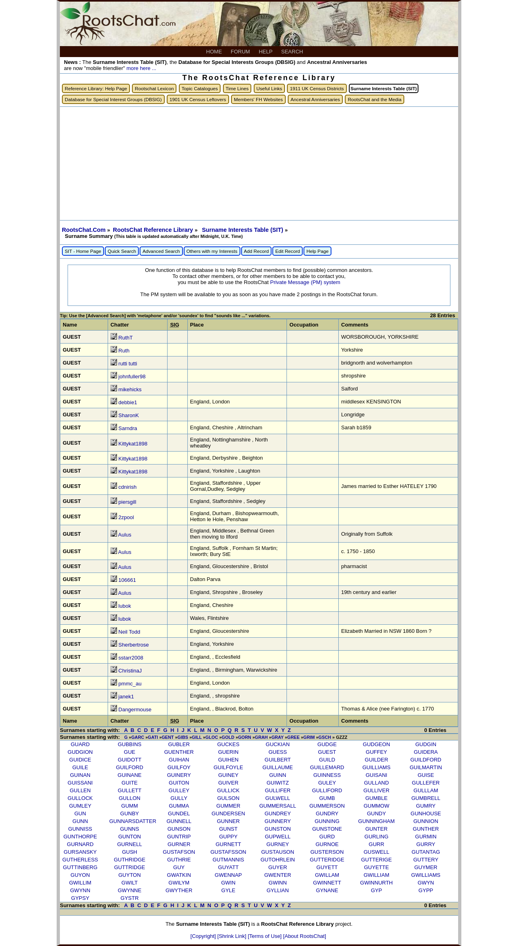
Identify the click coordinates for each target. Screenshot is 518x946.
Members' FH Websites (258, 99)
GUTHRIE (179, 860)
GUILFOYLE (228, 767)
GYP (376, 890)
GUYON (80, 875)
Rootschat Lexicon (154, 88)
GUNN (80, 821)
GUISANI (376, 775)
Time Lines (237, 88)
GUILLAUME (278, 767)
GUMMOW (376, 806)
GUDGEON (376, 744)
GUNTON (129, 837)
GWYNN (80, 890)
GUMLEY (80, 806)
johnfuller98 (132, 376)
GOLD (228, 737)
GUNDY (376, 813)
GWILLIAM (376, 875)
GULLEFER (426, 783)
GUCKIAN (278, 744)
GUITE (129, 783)
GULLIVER (376, 790)
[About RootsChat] (304, 936)
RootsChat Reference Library (154, 230)
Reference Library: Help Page (96, 88)
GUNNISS (80, 829)
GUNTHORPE (80, 837)
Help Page (317, 251)
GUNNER (228, 821)
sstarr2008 (131, 658)
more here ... (141, 68)
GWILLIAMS (425, 875)
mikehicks (130, 389)
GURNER (179, 844)
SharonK (129, 415)
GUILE (80, 767)
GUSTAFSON (179, 852)
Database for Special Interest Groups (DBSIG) (113, 99)
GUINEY (228, 775)
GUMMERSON (326, 806)
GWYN (426, 883)
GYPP (425, 890)
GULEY (327, 783)
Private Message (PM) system (305, 282)
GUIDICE (80, 760)
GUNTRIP (179, 837)
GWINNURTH (376, 883)
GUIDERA (426, 752)
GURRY (425, 844)
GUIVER (228, 783)
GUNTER (376, 829)
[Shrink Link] (232, 936)
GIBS (183, 737)
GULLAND (376, 783)
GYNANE (327, 890)
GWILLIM (80, 883)
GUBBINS (130, 744)
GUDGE (327, 744)
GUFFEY (376, 752)
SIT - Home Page (83, 251)
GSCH (324, 737)
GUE (129, 752)
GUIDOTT (130, 760)
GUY (179, 867)
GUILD (327, 760)
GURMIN (426, 837)
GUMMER (228, 806)
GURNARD (80, 844)
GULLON (129, 798)
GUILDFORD (426, 760)
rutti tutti (128, 364)
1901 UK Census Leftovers (198, 99)
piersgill (127, 502)
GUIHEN (228, 760)
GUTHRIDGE (129, 860)
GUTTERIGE (376, 860)
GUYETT (327, 867)
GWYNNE (130, 890)
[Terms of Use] (265, 936)
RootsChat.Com (84, 230)
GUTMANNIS (228, 860)
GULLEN (80, 790)
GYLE (228, 890)
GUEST (327, 752)
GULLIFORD (327, 790)
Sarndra (128, 428)
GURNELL (129, 844)
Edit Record (287, 251)
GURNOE (327, 844)
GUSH (129, 852)
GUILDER (376, 760)
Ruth (124, 351)
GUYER (277, 867)
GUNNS (129, 829)
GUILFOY (179, 767)
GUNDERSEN (228, 813)
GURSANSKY (80, 852)
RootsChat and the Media (374, 99)
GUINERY (179, 775)
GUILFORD (129, 767)
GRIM (308, 737)
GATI (153, 737)
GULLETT (130, 790)
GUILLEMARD (327, 767)
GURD (327, 837)
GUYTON (129, 875)
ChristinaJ (130, 671)
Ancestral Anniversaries (315, 99)
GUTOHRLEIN (278, 860)
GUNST (228, 829)
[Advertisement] (259, 163)
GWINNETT (327, 883)
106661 (127, 580)
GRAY (278, 737)
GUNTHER (426, 829)
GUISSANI (80, 783)
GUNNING (326, 821)
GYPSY (80, 898)
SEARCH (293, 52)
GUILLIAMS (377, 767)
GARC (137, 737)
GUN (80, 813)
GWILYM (178, 883)
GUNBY (129, 813)
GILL (197, 737)
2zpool (126, 517)
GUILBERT (278, 760)
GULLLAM (426, 790)
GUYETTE (376, 867)
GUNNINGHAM (376, 821)
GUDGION (80, 752)
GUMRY (425, 806)
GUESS (277, 752)
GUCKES (228, 744)
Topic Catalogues (200, 88)
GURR (376, 844)
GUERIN (228, 752)
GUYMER (425, 867)
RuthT (126, 338)
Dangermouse (135, 709)
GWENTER (277, 875)
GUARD (80, 744)
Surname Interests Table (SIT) (243, 230)
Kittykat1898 (133, 444)
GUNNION (425, 821)
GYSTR (130, 898)
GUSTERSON (327, 852)
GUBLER (178, 744)
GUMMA (179, 806)
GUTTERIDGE (327, 860)
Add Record (256, 251)
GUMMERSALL (277, 806)
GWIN (228, 883)
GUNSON (179, 829)
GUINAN (80, 775)
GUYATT (228, 867)
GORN (244, 737)
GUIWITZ (278, 783)
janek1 (126, 697)
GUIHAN (179, 760)
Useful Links (269, 88)
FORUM (241, 52)
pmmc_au (130, 684)
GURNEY (277, 844)
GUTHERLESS (80, 860)
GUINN (277, 775)
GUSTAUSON (277, 852)
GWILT (129, 883)
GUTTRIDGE (129, 867)
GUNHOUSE (426, 813)
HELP (266, 52)
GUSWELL (376, 852)
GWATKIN (179, 875)
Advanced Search (161, 251)
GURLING (376, 837)
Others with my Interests (212, 251)
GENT (167, 737)
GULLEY (179, 790)
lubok (125, 606)
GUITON (179, 783)
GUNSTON (278, 829)
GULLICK (228, 790)
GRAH (261, 737)
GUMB (327, 798)
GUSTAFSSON (228, 852)
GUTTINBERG (80, 867)
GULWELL (277, 798)
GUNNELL (178, 821)
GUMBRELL (425, 798)
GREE (293, 737)
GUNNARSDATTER (132, 821)
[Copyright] (204, 936)
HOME (214, 52)
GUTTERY (425, 860)
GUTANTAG (426, 852)
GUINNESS (327, 775)
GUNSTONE (327, 829)
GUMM (129, 806)
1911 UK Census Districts (317, 88)
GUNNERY (278, 821)
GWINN (278, 883)
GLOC (212, 737)
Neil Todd (129, 632)
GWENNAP (228, 875)
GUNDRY (327, 813)
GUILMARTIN (426, 767)
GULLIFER (278, 790)
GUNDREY (278, 813)
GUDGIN (425, 744)
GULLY (178, 798)
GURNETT (228, 844)
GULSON (228, 798)
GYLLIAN (278, 890)
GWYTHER (179, 890)
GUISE (426, 775)
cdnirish (128, 487)
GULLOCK (80, 798)
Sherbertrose (134, 645)
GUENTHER (179, 752)
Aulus (125, 535)
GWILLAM (327, 875)
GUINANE (130, 775)
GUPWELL (278, 837)
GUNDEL (179, 813)
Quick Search (122, 251)
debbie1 (128, 402)
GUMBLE (376, 798)
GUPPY (228, 837)
